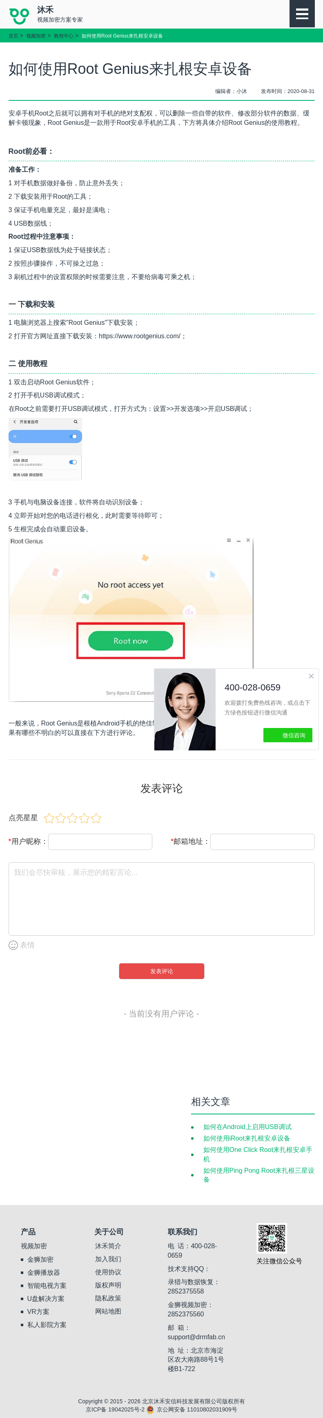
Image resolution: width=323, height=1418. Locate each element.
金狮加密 (40, 1259)
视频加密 (36, 36)
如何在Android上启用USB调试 (247, 1126)
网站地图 (108, 1311)
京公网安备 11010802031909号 (191, 1409)
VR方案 (38, 1311)
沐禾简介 (108, 1246)
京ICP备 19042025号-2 (115, 1409)
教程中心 (64, 36)
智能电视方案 (47, 1285)
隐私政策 (108, 1298)
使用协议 (108, 1272)
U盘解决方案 (46, 1298)
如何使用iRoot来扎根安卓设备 (246, 1138)
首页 (13, 36)
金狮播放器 (43, 1272)
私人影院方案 (47, 1324)
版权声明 (108, 1285)
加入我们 (108, 1259)
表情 (22, 945)
